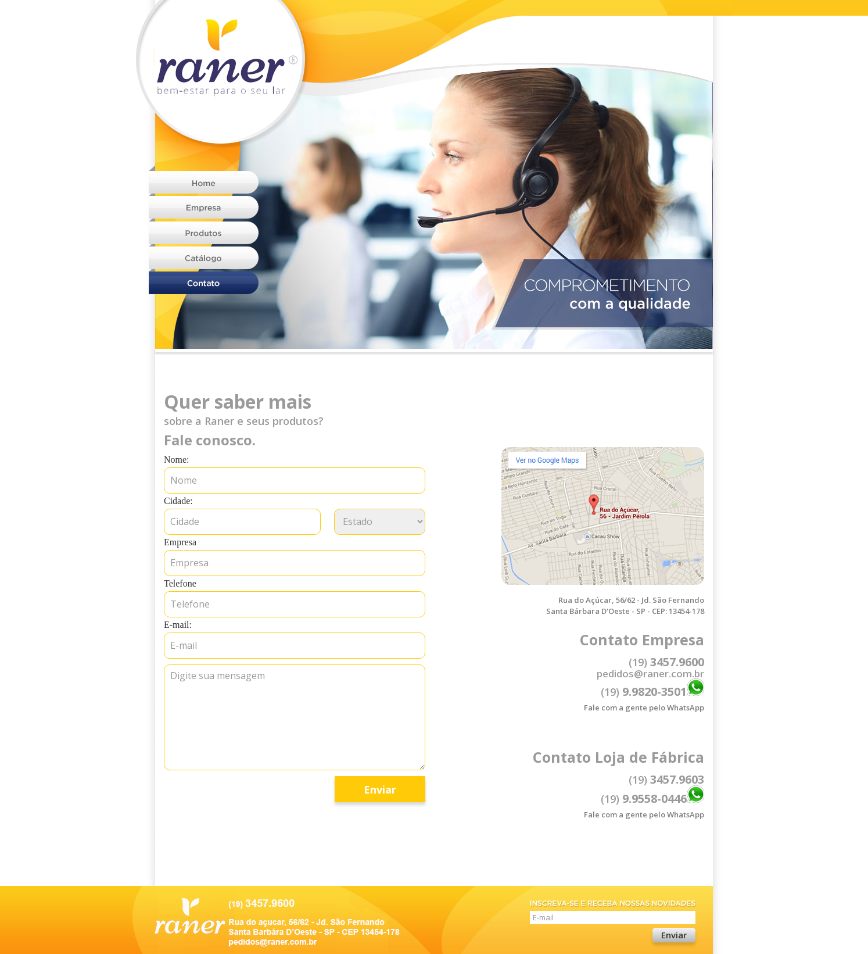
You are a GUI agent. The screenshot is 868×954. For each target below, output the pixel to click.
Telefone (180, 583)
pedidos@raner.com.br (650, 673)
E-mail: (178, 625)
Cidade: (178, 501)
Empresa (180, 542)
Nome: (176, 460)
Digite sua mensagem (294, 717)
